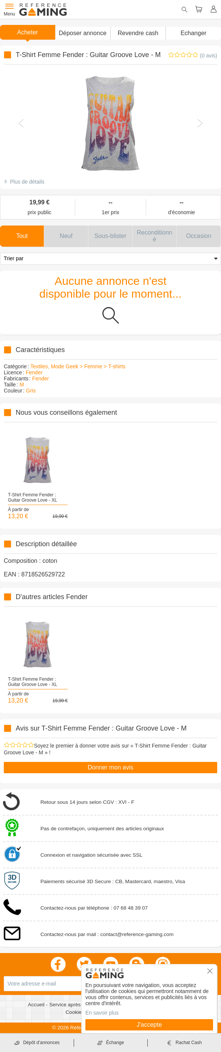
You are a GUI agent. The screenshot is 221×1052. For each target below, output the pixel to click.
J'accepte (149, 1024)
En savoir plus (102, 1013)
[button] (82, 33)
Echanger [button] (194, 33)
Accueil (37, 1004)
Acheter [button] (27, 32)
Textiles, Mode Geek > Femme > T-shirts (77, 366)
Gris (31, 391)
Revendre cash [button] (138, 33)
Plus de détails (27, 182)
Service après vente (72, 1004)
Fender (34, 372)
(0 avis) (208, 56)
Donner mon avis (110, 767)
